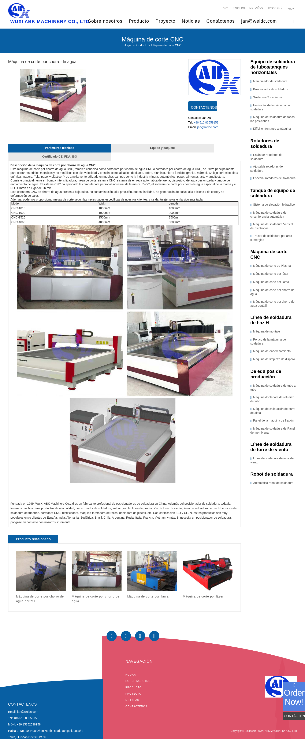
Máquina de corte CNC (166, 45)
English (240, 8)
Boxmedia (250, 723)
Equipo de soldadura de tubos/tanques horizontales (273, 67)
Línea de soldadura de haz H (271, 322)
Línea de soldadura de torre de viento (271, 449)
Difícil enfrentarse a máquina (272, 129)
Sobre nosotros (139, 673)
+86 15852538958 (29, 717)
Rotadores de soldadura (265, 144)
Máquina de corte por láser (271, 275)
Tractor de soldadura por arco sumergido (271, 239)
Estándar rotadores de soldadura (266, 158)
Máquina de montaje (266, 333)
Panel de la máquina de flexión (273, 423)
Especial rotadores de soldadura (274, 179)
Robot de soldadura (272, 477)
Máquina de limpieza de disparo (274, 361)
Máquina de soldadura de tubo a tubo (273, 390)
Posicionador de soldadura (270, 90)
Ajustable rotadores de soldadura (266, 169)
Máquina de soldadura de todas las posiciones (272, 120)
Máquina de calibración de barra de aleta (272, 413)
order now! (294, 697)
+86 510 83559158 (206, 123)
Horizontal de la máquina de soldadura (270, 108)
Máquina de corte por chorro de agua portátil (272, 305)
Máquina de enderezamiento (272, 353)
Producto (141, 45)
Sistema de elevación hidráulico (274, 206)
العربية (292, 8)
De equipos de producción (266, 376)
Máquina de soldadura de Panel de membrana (272, 433)
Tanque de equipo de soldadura (273, 194)
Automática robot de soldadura (273, 486)
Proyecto (133, 686)
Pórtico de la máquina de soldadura (268, 344)
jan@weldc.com (259, 21)
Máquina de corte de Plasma (272, 267)
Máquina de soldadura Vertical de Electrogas (271, 227)
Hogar (128, 45)
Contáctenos (220, 21)
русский (276, 8)
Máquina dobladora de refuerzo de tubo (272, 401)
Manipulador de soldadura (270, 82)
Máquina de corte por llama (271, 283)
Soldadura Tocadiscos (267, 98)
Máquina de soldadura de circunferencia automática (268, 216)
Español (257, 8)
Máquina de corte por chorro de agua (272, 294)
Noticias (191, 21)
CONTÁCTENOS (204, 108)
